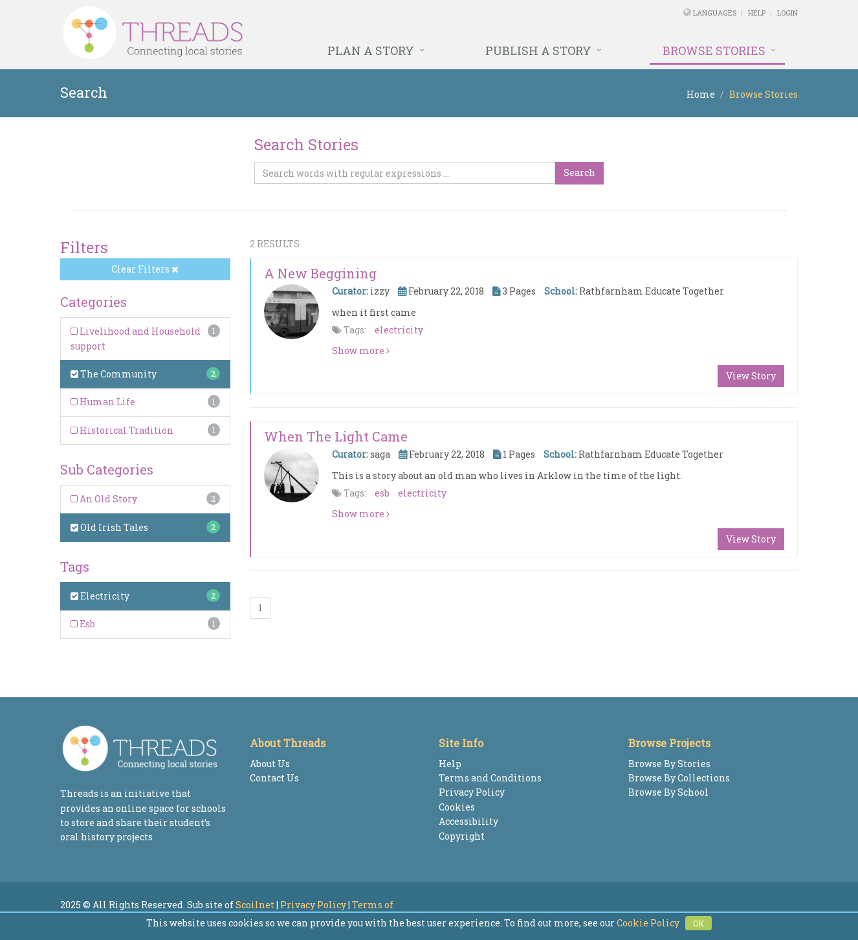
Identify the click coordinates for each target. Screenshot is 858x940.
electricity (399, 330)
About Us (270, 763)
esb (382, 493)
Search (579, 172)
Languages (715, 12)
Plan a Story (370, 50)
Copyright (462, 836)
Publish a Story (538, 50)
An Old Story (104, 499)
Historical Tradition (122, 430)
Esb (83, 624)
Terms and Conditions (490, 778)
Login (787, 12)
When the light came (336, 436)
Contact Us (274, 778)
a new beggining (320, 273)
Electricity (100, 596)
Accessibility (468, 821)
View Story (751, 376)
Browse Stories (714, 50)
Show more (361, 350)
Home (701, 94)
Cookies (457, 807)
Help (756, 12)
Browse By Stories (669, 763)
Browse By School (668, 792)
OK (698, 923)
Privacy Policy (472, 792)
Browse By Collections (679, 778)
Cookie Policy (648, 923)
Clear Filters (145, 269)
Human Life (103, 402)
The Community (114, 374)
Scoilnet (255, 905)
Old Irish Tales (109, 527)
